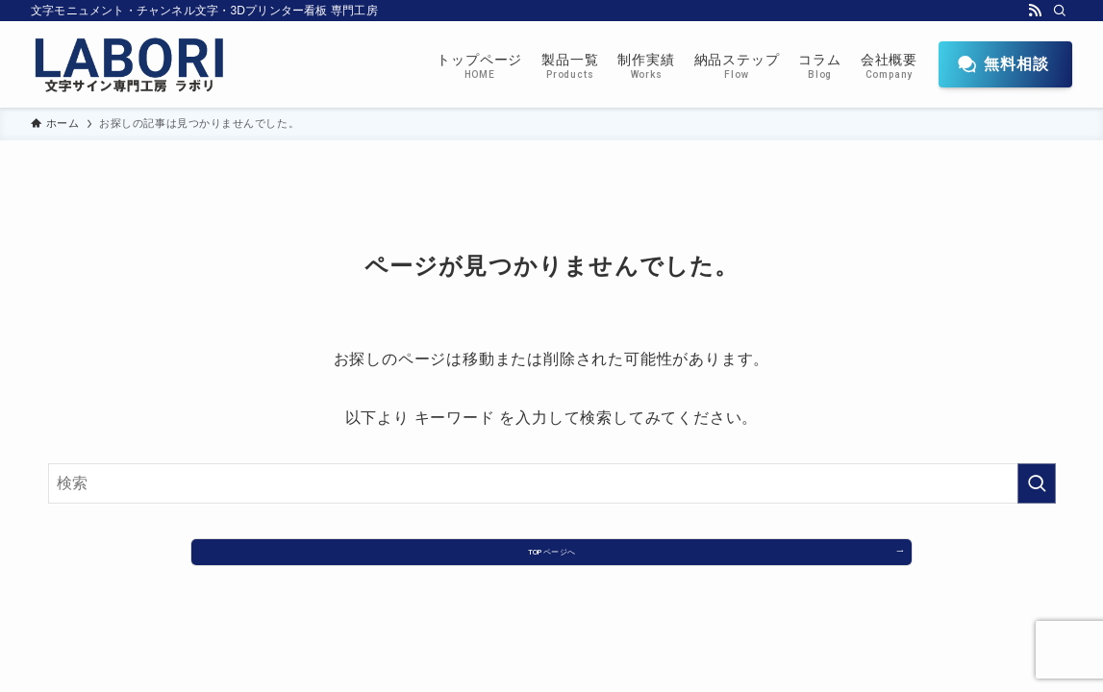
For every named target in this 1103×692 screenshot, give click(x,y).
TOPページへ (551, 560)
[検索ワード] (552, 483)
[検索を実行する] (1036, 483)
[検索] (1059, 10)
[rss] (1034, 10)
